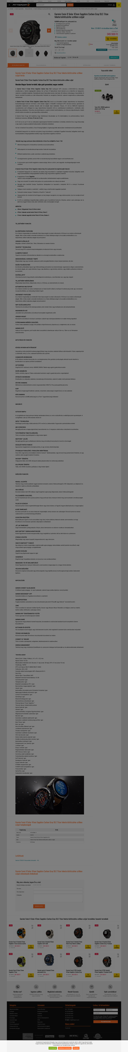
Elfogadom (52, 1048)
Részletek (76, 1048)
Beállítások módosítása (65, 1048)
